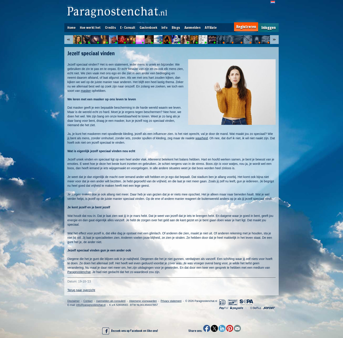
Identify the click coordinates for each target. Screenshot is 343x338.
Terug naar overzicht (81, 290)
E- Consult (127, 27)
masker (86, 90)
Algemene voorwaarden (143, 301)
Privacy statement (171, 301)
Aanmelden (192, 27)
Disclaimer (73, 301)
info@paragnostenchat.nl (91, 305)
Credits (110, 27)
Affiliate (211, 27)
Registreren (246, 27)
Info (164, 27)
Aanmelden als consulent (110, 301)
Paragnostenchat (79, 272)
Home (71, 27)
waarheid (201, 138)
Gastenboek (148, 27)
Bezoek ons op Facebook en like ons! (130, 331)
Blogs (176, 27)
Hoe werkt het (90, 27)
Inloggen (268, 27)
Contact (87, 301)
